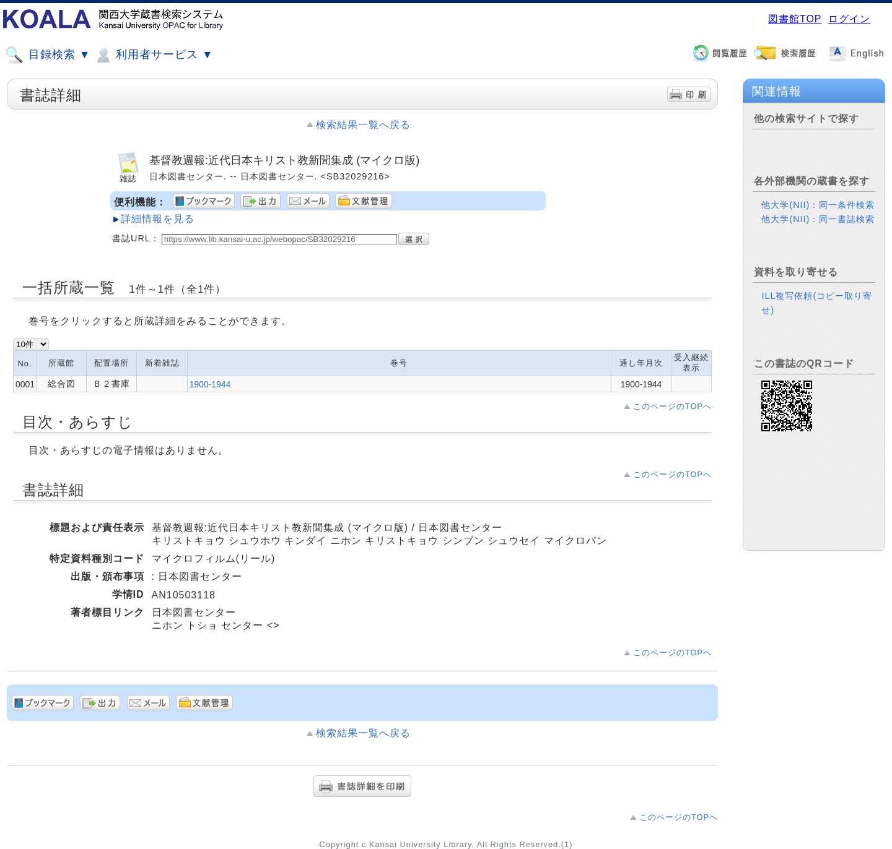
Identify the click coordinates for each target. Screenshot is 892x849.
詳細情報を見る (158, 218)
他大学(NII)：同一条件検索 (818, 205)
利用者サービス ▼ (153, 55)
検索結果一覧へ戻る (363, 124)
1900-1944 (210, 384)
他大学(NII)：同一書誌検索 (818, 219)
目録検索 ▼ (47, 55)
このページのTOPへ (672, 406)
